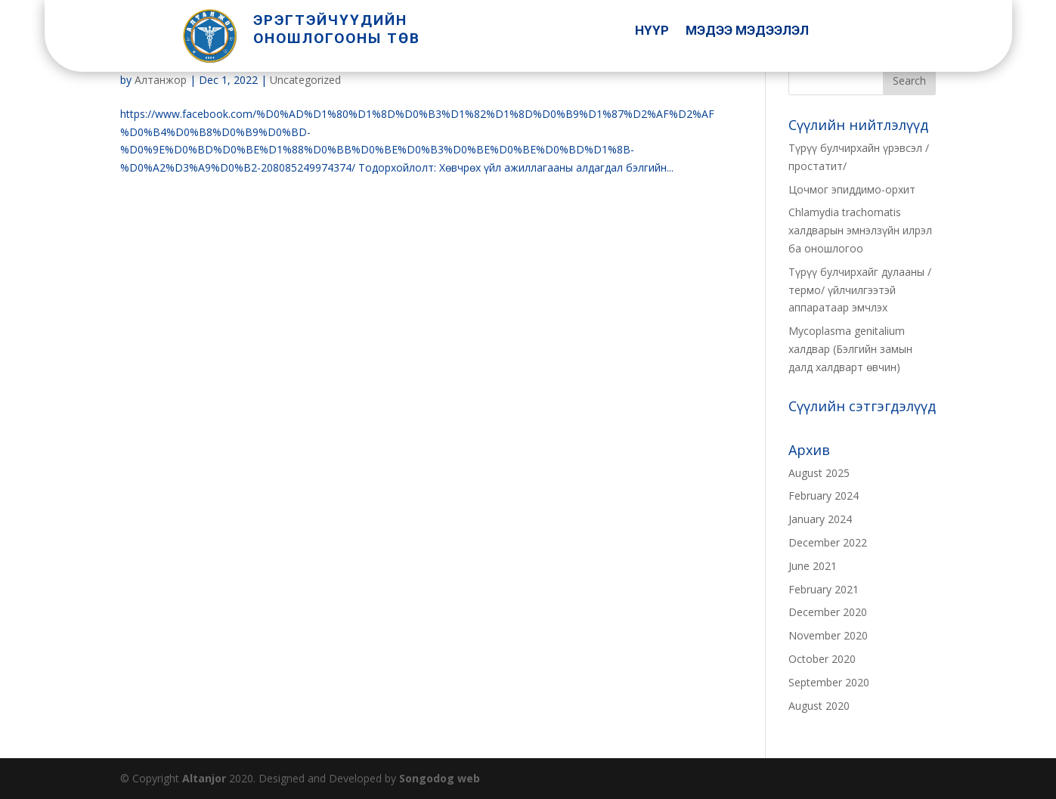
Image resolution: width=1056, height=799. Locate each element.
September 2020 (828, 682)
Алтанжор (161, 80)
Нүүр (652, 31)
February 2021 (823, 589)
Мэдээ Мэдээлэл (747, 31)
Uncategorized (305, 80)
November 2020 (828, 635)
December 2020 (827, 612)
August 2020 (819, 705)
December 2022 (827, 542)
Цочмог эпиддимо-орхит (851, 189)
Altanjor (204, 778)
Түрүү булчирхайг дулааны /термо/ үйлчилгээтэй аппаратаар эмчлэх (859, 290)
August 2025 (819, 473)
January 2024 (820, 519)
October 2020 (822, 659)
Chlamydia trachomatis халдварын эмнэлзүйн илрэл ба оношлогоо (860, 230)
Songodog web (439, 778)
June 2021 (812, 566)
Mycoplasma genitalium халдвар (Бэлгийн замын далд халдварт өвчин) (850, 349)
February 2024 (823, 495)
